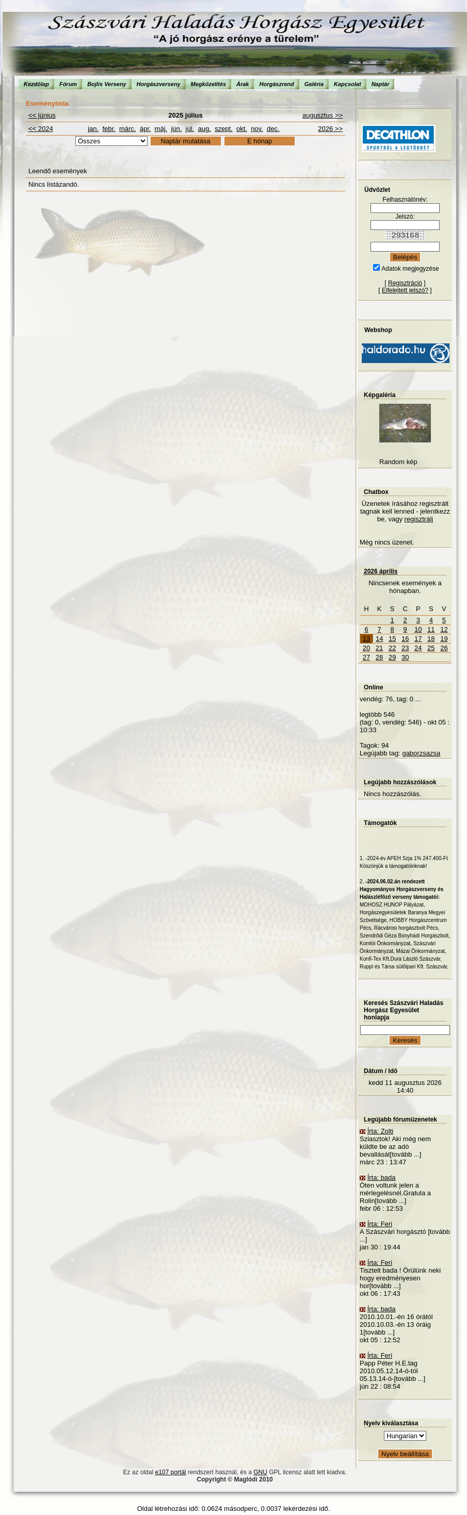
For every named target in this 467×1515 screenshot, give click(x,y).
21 (379, 648)
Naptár (381, 84)
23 (405, 648)
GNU (260, 1472)
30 (405, 657)
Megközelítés (208, 84)
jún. (176, 129)
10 (418, 629)
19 (443, 639)
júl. (190, 129)
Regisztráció (405, 283)
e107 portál (170, 1472)
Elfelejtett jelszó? (405, 290)
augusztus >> (322, 115)
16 (405, 639)
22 (392, 648)
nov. (257, 129)
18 (430, 639)
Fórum (68, 84)
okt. (241, 129)
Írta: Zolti (380, 1131)
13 (366, 639)
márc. (127, 129)
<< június (42, 115)
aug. (204, 129)
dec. (273, 129)
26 (443, 648)
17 (418, 639)
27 (366, 657)
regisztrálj (419, 519)
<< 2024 (40, 129)
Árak (242, 84)
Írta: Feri (379, 1224)
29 (392, 657)
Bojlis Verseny (106, 84)
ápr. (145, 129)
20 (366, 648)
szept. (224, 129)
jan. (93, 129)
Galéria (314, 84)
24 (418, 648)
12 (443, 629)
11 (430, 629)
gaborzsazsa (421, 753)
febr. (108, 129)
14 (379, 639)
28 (379, 657)
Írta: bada (381, 1177)
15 (392, 639)
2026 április (380, 571)
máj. (161, 129)
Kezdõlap (36, 84)
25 (430, 648)
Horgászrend (276, 84)
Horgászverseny (159, 84)
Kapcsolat (347, 84)
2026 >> (330, 129)
